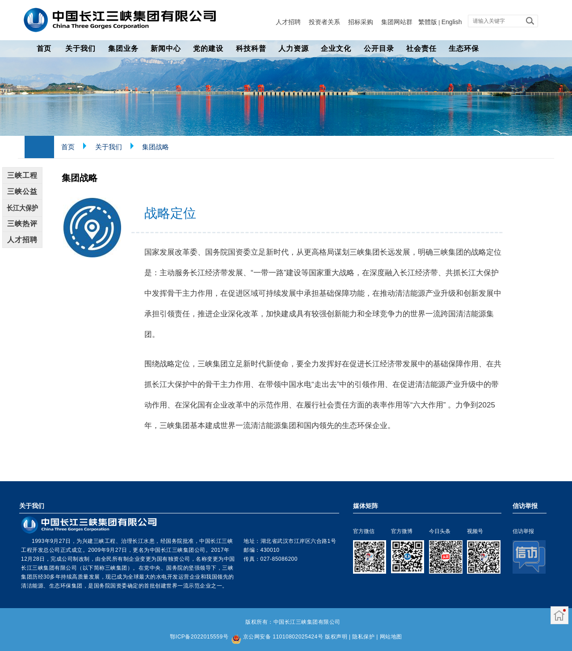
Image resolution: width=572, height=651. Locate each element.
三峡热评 (22, 223)
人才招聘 (288, 21)
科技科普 (251, 48)
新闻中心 (166, 48)
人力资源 (293, 48)
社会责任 (421, 48)
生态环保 (464, 48)
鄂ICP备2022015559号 (199, 637)
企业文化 (336, 48)
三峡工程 (22, 175)
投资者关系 (324, 21)
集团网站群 (396, 21)
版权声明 (336, 637)
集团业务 (123, 48)
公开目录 (379, 48)
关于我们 (80, 48)
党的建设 (208, 48)
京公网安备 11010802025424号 (283, 637)
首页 (44, 48)
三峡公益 (22, 191)
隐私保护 (363, 637)
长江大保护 (22, 208)
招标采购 (360, 21)
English (452, 21)
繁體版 (427, 21)
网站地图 (391, 637)
